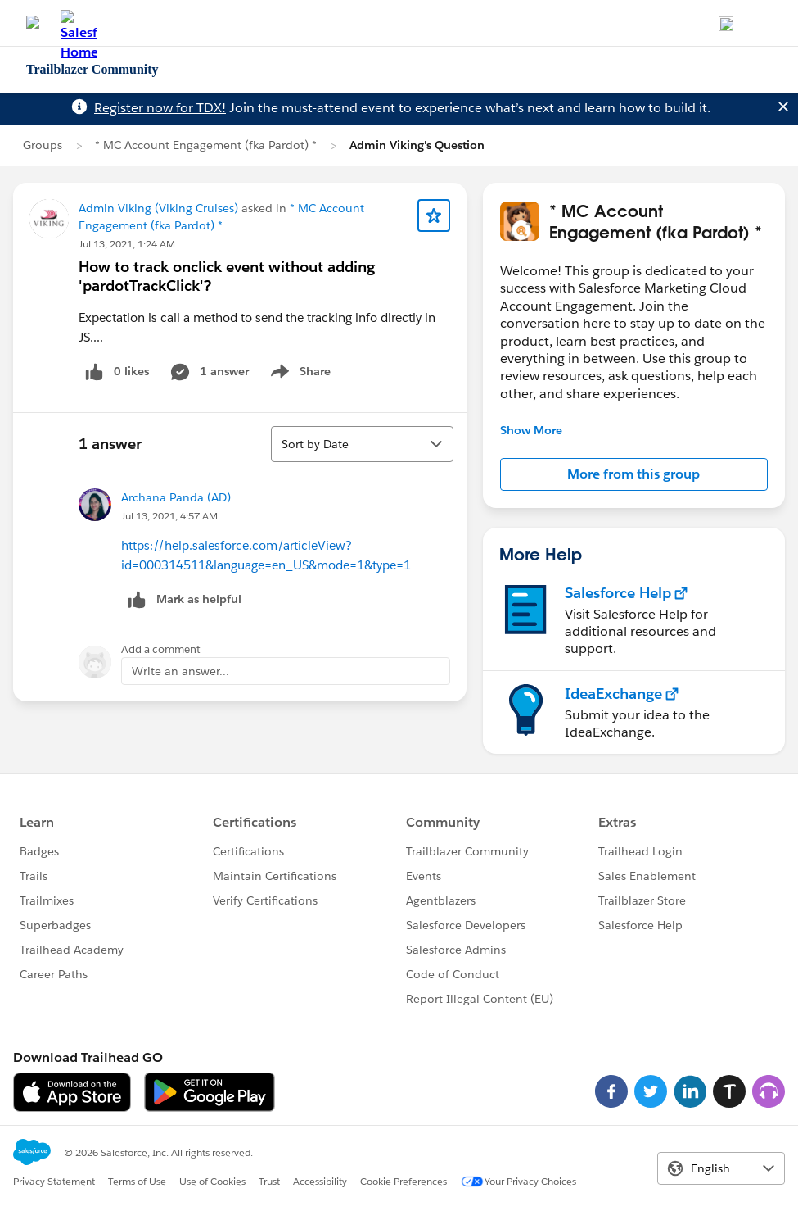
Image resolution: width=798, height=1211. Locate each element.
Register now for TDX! (160, 107)
